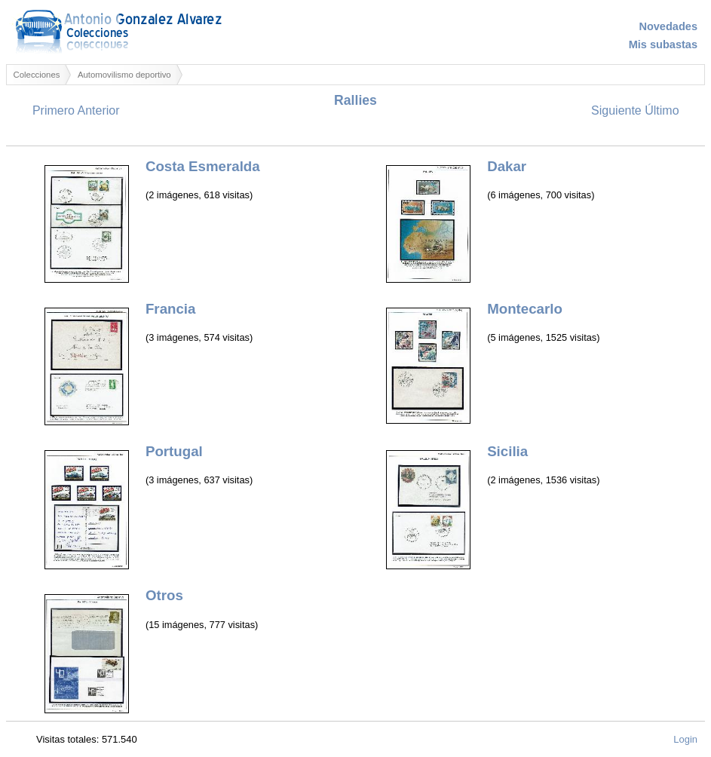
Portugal (174, 451)
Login (685, 739)
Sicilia (507, 451)
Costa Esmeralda (203, 166)
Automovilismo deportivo (124, 74)
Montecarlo (524, 309)
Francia (171, 309)
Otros (164, 595)
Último (662, 110)
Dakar (506, 166)
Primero (53, 110)
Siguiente (616, 110)
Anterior (98, 110)
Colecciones (37, 74)
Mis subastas (663, 44)
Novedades (668, 26)
